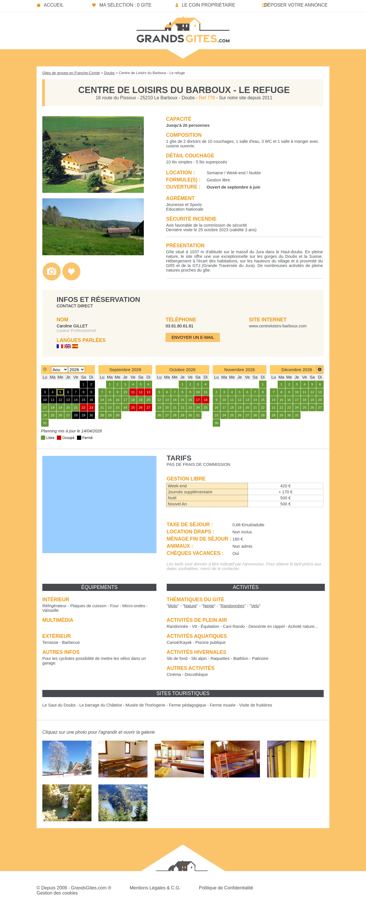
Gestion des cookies (57, 893)
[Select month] (59, 370)
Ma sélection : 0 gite (125, 5)
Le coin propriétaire (208, 5)
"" (173, 606)
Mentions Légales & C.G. (155, 887)
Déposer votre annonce (295, 5)
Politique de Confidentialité (226, 887)
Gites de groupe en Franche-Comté (71, 73)
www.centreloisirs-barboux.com (278, 326)
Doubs (109, 73)
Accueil (53, 5)
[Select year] (76, 370)
